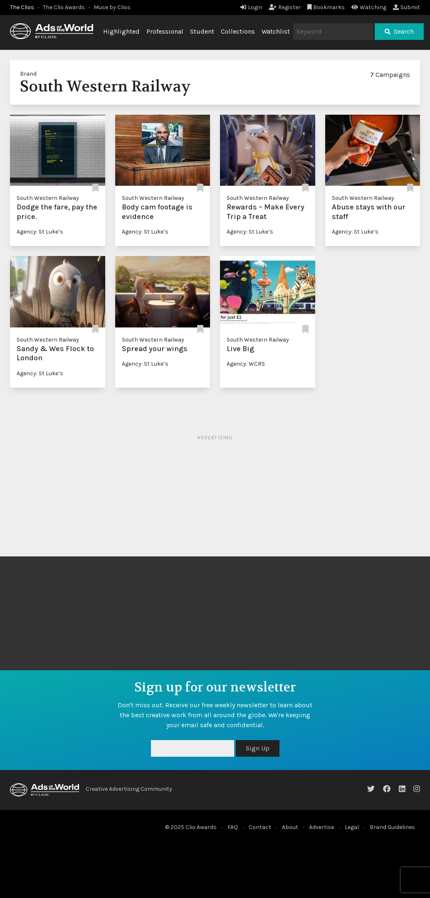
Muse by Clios (112, 7)
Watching (368, 7)
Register (285, 7)
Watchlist (276, 31)
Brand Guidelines (392, 827)
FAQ (232, 827)
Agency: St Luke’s (40, 231)
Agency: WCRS (246, 363)
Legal (352, 827)
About (290, 827)
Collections (238, 31)
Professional (164, 31)
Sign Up (257, 748)
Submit (406, 7)
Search (399, 31)
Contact (260, 827)
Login (251, 7)
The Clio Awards (64, 7)
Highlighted (121, 31)
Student (202, 31)
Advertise (321, 827)
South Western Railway (48, 198)
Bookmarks (326, 7)
